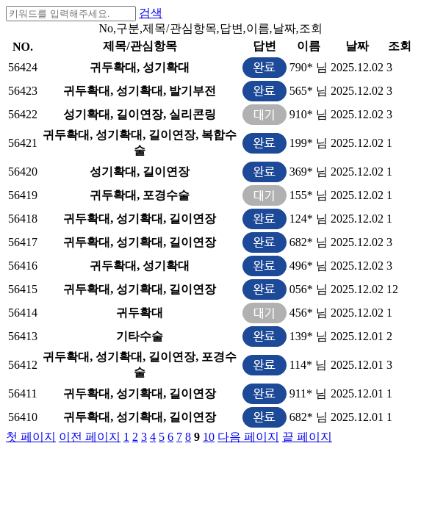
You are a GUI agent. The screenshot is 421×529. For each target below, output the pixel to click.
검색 (150, 13)
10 (209, 437)
